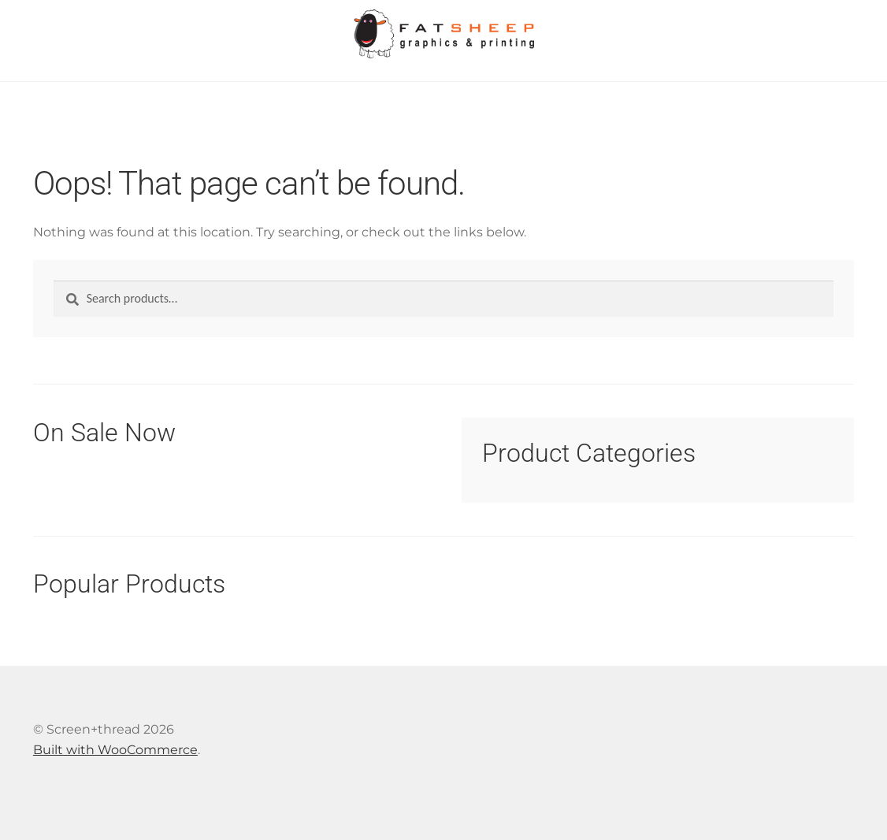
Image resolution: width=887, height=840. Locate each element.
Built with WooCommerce (115, 749)
